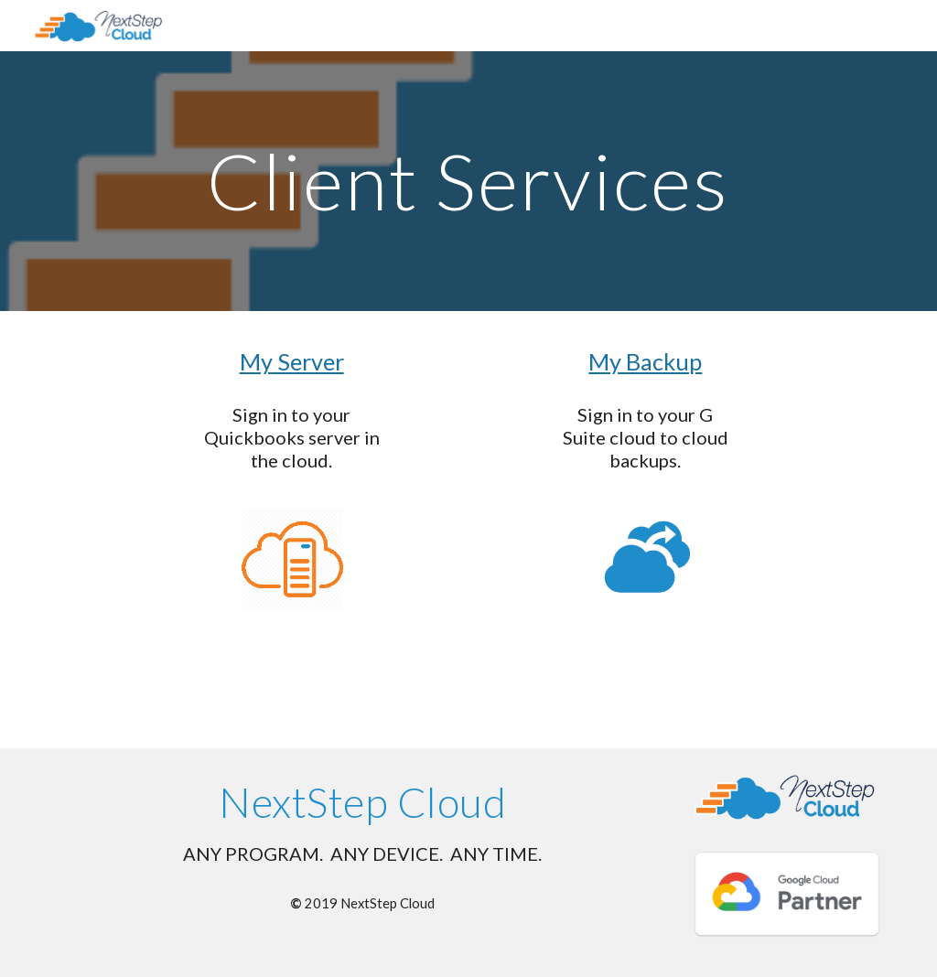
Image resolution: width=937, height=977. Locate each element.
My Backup (645, 361)
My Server (292, 361)
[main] (468, 180)
